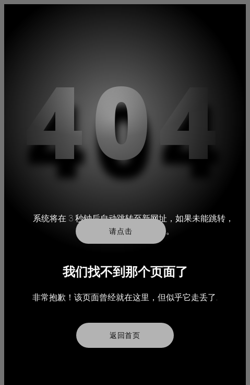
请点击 (120, 231)
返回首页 (125, 335)
